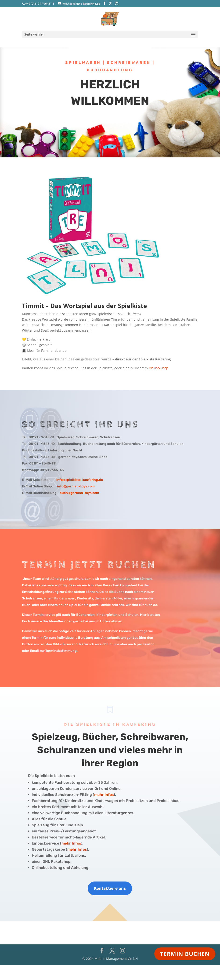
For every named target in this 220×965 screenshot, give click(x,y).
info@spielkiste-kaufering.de (79, 480)
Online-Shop (158, 368)
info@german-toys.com (76, 486)
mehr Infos (104, 794)
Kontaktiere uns (110, 888)
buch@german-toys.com (79, 493)
